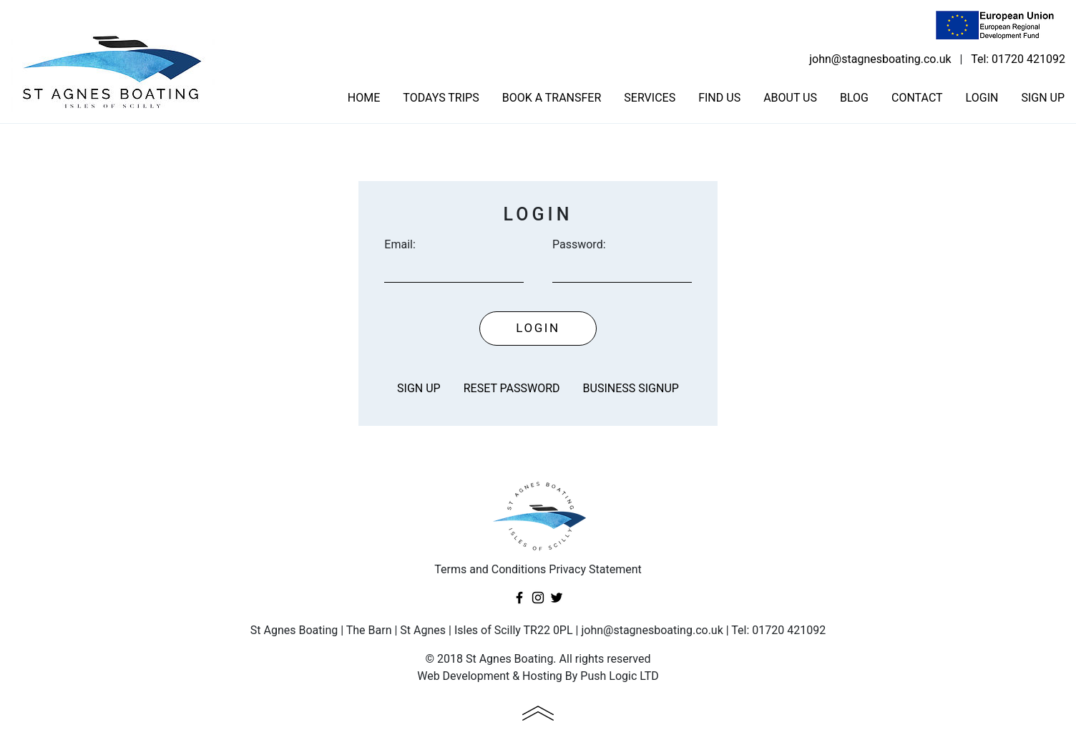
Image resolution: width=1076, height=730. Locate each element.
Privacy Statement (595, 569)
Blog (854, 97)
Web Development (463, 676)
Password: (579, 244)
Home (364, 97)
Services (649, 97)
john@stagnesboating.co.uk (880, 59)
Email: (399, 244)
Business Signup (631, 388)
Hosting (542, 676)
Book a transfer (552, 97)
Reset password (512, 388)
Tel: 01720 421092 (1018, 59)
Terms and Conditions (490, 569)
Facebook (519, 597)
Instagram (538, 597)
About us (790, 97)
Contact (917, 97)
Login (982, 97)
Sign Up (1043, 97)
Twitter (556, 597)
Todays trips (441, 97)
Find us (719, 97)
